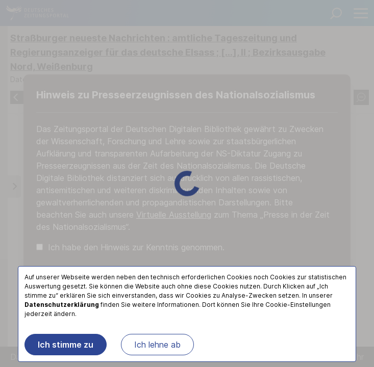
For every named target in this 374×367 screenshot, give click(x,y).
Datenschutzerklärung (61, 304)
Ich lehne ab (157, 344)
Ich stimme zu (65, 344)
